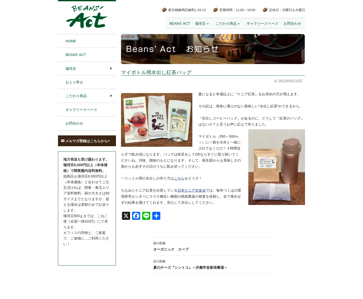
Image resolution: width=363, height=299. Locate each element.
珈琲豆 (200, 23)
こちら (179, 178)
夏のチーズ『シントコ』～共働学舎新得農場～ (213, 264)
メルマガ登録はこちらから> (87, 141)
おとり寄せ (74, 82)
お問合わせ (292, 23)
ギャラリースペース (262, 23)
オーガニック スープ (213, 245)
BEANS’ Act (179, 23)
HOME (71, 41)
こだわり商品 (226, 23)
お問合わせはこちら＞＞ (82, 253)
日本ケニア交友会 (191, 190)
